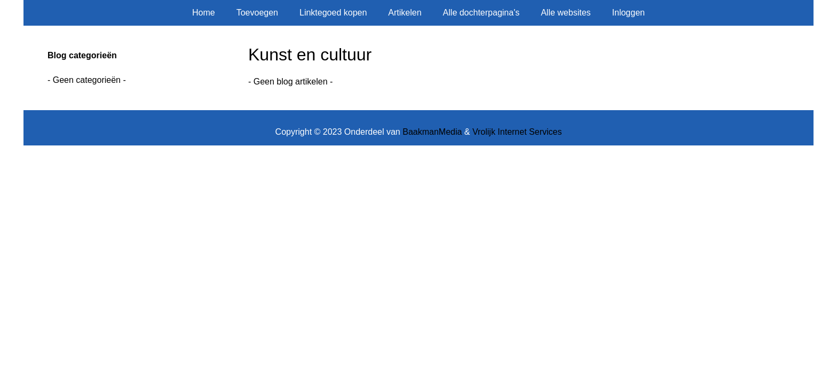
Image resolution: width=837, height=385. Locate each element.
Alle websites (565, 12)
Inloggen (628, 12)
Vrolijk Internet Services (517, 131)
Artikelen (404, 12)
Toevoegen (257, 12)
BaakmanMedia (432, 131)
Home (203, 12)
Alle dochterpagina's (481, 12)
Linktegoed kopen (333, 12)
